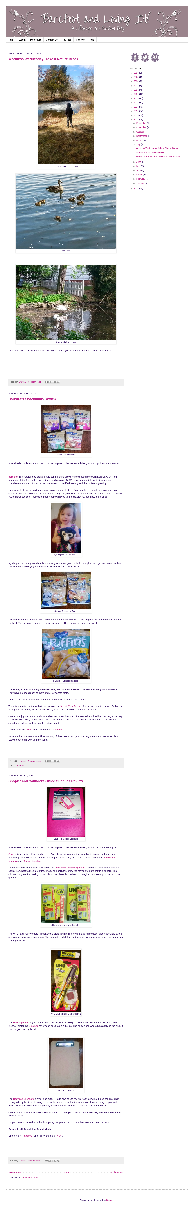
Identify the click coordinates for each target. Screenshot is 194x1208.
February (141, 179)
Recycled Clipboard (23, 1099)
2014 (136, 119)
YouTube (66, 40)
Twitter (28, 729)
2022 (136, 85)
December (141, 123)
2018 (136, 102)
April (138, 170)
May (138, 166)
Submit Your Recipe (70, 706)
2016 (136, 111)
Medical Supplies (32, 861)
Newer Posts (15, 1172)
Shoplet (12, 854)
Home (12, 40)
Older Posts (117, 1172)
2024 (136, 81)
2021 (136, 90)
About (22, 40)
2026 (136, 73)
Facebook (57, 729)
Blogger (110, 1200)
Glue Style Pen (21, 1022)
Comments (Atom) (30, 1177)
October (140, 132)
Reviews (80, 40)
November (141, 127)
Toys (91, 40)
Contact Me (52, 40)
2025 (136, 77)
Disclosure (35, 40)
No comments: (34, 382)
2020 (136, 94)
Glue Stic (33, 1025)
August (140, 140)
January (140, 183)
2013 (136, 188)
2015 (136, 115)
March (139, 174)
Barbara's (13, 476)
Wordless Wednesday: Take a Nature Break (43, 59)
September (141, 136)
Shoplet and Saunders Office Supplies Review (45, 781)
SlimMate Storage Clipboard (70, 867)
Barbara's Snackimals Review (32, 399)
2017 (136, 107)
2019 (136, 98)
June (139, 162)
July (138, 144)
